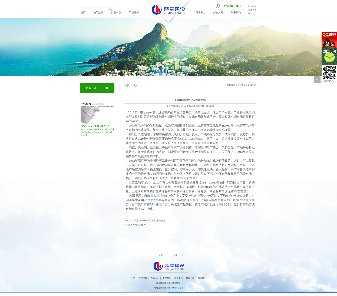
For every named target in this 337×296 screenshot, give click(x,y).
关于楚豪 (98, 12)
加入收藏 (252, 6)
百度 (175, 255)
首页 (83, 12)
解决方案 (218, 12)
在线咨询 (252, 10)
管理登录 (158, 288)
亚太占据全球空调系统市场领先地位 (149, 220)
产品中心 (116, 12)
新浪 (160, 255)
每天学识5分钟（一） (143, 225)
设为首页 (252, 13)
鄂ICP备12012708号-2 (173, 288)
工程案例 (134, 12)
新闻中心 (200, 12)
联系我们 (236, 12)
